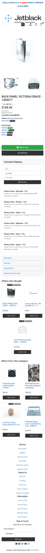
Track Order (22, 461)
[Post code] (22, 178)
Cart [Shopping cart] (41, 24)
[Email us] (16, 543)
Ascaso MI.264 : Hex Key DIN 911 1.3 (33, 305)
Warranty (7, 263)
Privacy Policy (22, 504)
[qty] (22, 169)
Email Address (9, 529)
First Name (9, 534)
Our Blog (22, 481)
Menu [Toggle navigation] (30, 24)
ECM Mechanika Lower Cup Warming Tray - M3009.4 (33, 424)
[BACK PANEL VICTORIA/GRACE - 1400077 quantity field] (22, 142)
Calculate (22, 182)
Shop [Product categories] (36, 24)
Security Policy (22, 509)
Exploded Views (22, 469)
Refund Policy (22, 517)
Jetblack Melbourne (10, 2)
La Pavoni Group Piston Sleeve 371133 (11, 424)
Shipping (22, 453)
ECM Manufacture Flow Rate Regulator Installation (33, 385)
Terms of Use (22, 500)
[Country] (22, 173)
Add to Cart (22, 147)
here (9, 196)
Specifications (9, 268)
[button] (22, 153)
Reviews (12, 273)
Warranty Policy (22, 513)
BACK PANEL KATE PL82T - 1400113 (10, 305)
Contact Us (22, 485)
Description (8, 258)
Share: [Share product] (7, 104)
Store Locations (22, 489)
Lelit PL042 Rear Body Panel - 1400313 (22, 341)
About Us (22, 476)
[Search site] (23, 24)
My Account (22, 449)
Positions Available (22, 493)
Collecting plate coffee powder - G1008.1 (9, 385)
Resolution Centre (22, 465)
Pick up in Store (22, 457)
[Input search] (11, 24)
